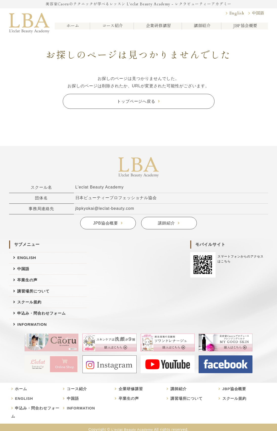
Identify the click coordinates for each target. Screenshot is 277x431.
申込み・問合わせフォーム (43, 316)
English (235, 13)
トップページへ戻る (136, 101)
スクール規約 (30, 304)
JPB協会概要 (105, 223)
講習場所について (34, 293)
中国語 (257, 13)
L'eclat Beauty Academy (132, 425)
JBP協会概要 (244, 28)
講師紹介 (201, 28)
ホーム (72, 28)
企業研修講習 (157, 28)
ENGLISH (27, 258)
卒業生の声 (28, 281)
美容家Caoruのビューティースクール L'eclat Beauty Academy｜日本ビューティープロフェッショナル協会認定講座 (29, 22)
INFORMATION (32, 328)
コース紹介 (111, 28)
